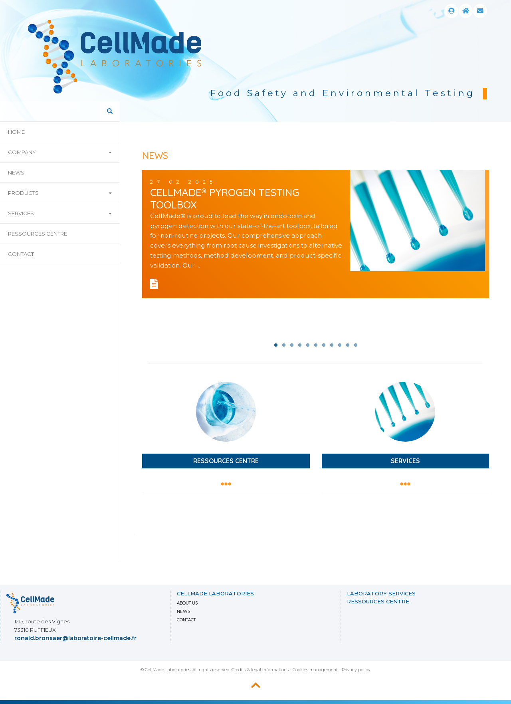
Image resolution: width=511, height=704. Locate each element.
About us (187, 603)
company (60, 152)
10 (347, 345)
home (16, 132)
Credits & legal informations (260, 669)
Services (60, 213)
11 (355, 345)
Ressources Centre (37, 233)
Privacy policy (356, 669)
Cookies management (315, 669)
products (60, 193)
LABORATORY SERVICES (381, 593)
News (183, 611)
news (16, 172)
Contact (21, 254)
